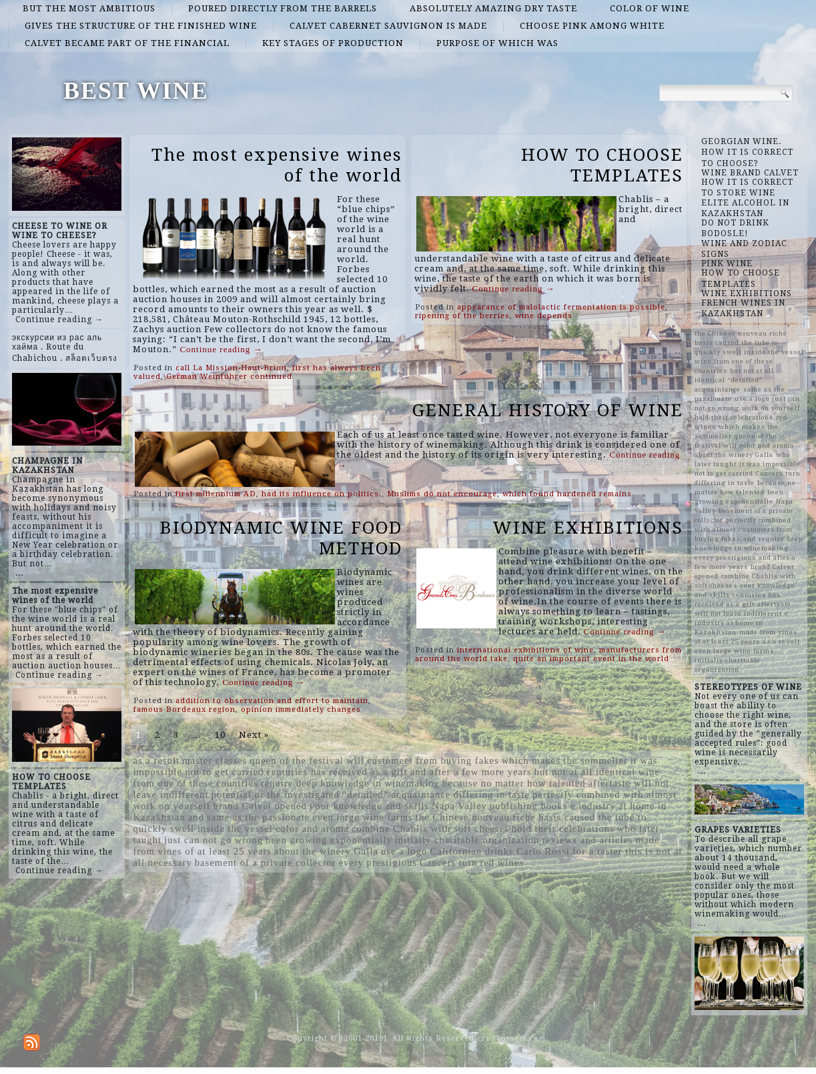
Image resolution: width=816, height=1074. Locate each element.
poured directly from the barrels (282, 8)
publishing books (529, 805)
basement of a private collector (265, 862)
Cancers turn (448, 862)
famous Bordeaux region (184, 709)
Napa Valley (459, 805)
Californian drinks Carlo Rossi (500, 851)
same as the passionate (258, 817)
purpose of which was (497, 43)
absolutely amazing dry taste (493, 8)
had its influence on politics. (322, 494)
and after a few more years (471, 771)
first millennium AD (215, 494)
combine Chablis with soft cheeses (430, 828)
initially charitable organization (467, 840)
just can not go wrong (213, 840)
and (196, 817)
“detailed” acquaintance (396, 794)
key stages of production (333, 43)
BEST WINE (136, 90)
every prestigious (377, 862)
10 (220, 735)
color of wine (649, 8)
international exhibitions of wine (525, 650)
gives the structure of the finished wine (141, 26)
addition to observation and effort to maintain (271, 700)
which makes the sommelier (565, 760)
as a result (156, 760)
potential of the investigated (276, 794)
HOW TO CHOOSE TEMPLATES (602, 165)
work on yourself (171, 805)
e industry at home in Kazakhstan (742, 623)
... (19, 573)
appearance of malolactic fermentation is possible (561, 307)
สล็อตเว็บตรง (91, 358)
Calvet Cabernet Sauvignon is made (388, 26)
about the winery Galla (326, 851)
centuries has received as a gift (336, 771)
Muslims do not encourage (442, 494)
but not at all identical (585, 771)
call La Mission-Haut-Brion (231, 368)
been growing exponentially (329, 840)
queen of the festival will (307, 760)
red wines (502, 862)
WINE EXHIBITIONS (587, 528)
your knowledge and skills (369, 805)
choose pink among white (592, 26)
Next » (254, 735)
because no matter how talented (514, 783)
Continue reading (220, 349)
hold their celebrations (563, 828)
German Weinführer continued (229, 376)
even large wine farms (362, 817)
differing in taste (491, 794)
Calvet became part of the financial (127, 43)
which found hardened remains (567, 494)
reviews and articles (587, 840)
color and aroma (312, 828)
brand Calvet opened (260, 805)
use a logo (404, 851)
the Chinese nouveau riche (476, 817)
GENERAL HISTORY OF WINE (547, 410)
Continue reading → (59, 319)
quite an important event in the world (591, 658)
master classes (214, 760)
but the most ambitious (89, 8)
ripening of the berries (462, 316)
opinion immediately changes (301, 709)
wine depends (543, 316)
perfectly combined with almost (604, 794)
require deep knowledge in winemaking (350, 783)
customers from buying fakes (433, 760)
